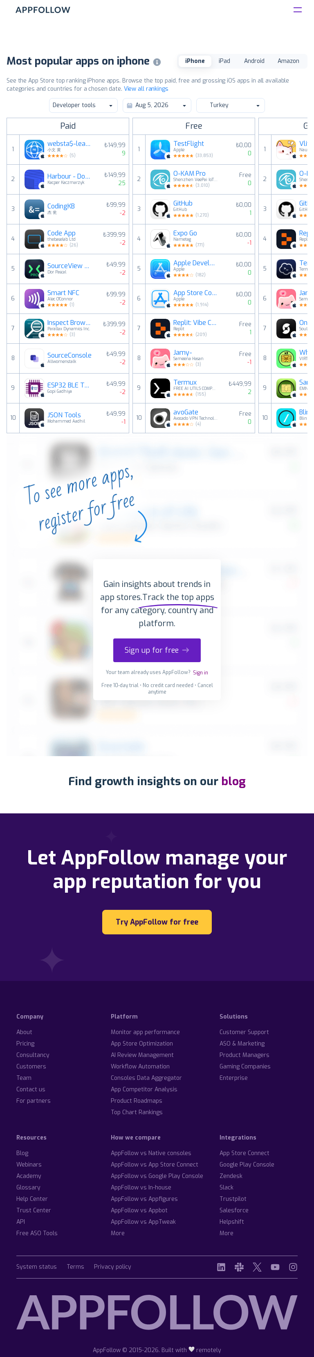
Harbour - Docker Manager (69, 176)
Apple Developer (195, 263)
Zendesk (231, 1176)
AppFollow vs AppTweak (143, 1222)
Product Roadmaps (136, 1101)
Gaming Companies (245, 1066)
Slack (226, 1187)
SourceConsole (69, 355)
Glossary (28, 1187)
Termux (185, 382)
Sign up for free (157, 650)
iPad (224, 61)
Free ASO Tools (37, 1233)
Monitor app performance (145, 1032)
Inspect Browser (69, 323)
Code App (61, 233)
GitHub (183, 203)
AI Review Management (142, 1055)
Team (23, 1078)
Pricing (25, 1044)
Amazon (288, 61)
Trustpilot (233, 1199)
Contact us (30, 1089)
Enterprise (234, 1078)
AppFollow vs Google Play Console (157, 1176)
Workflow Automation (140, 1066)
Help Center (32, 1199)
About (24, 1032)
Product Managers (244, 1055)
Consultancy (32, 1055)
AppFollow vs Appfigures (144, 1199)
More (118, 1233)
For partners (33, 1101)
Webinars (29, 1165)
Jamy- (182, 352)
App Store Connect (195, 293)
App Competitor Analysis (144, 1089)
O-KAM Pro (189, 173)
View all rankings (146, 89)
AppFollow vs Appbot (139, 1210)
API (20, 1222)
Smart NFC (63, 293)
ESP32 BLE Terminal (69, 385)
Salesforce (234, 1210)
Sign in (200, 673)
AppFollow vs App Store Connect (154, 1165)
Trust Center (33, 1210)
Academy (28, 1176)
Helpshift (232, 1222)
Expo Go (185, 233)
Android (254, 61)
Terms (75, 1267)
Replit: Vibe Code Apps (195, 323)
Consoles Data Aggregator (146, 1078)
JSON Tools (64, 415)
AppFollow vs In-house (141, 1187)
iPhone (195, 61)
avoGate (185, 412)
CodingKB (61, 206)
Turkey (230, 105)
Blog (22, 1153)
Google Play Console (247, 1165)
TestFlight (188, 144)
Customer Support (244, 1032)
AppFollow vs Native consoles (151, 1153)
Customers (31, 1066)
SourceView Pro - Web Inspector (69, 266)
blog (233, 781)
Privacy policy (112, 1267)
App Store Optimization (142, 1044)
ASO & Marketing (242, 1044)
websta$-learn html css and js (69, 144)
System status (36, 1267)
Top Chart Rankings (137, 1112)
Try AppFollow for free (157, 922)
